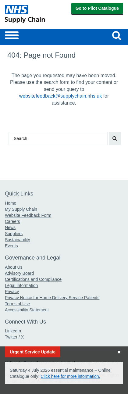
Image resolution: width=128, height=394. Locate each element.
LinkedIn (13, 330)
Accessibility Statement (27, 309)
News (10, 227)
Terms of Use (17, 303)
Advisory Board (19, 273)
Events (11, 245)
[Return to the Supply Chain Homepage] (33, 14)
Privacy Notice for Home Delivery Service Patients (52, 297)
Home (10, 203)
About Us (14, 267)
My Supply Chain (21, 209)
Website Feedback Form (28, 215)
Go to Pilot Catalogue (97, 8)
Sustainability (17, 239)
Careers (12, 221)
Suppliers (14, 233)
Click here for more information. (70, 376)
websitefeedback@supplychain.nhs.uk (60, 96)
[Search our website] (116, 35)
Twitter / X (14, 337)
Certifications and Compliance (33, 279)
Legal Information (21, 285)
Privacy (12, 291)
